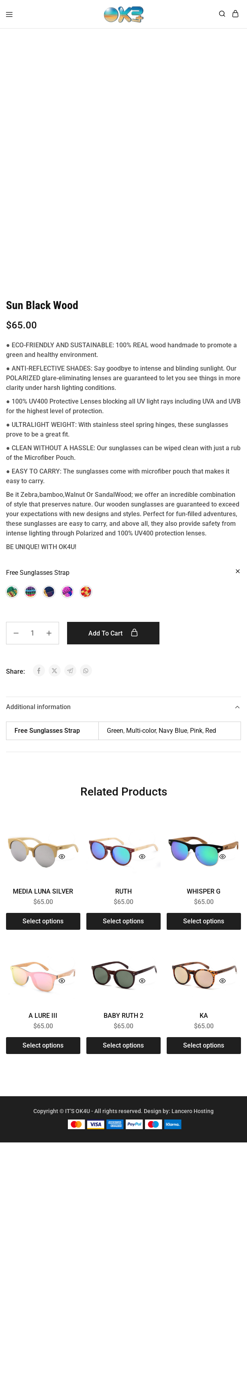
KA (204, 1021)
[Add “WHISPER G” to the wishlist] (222, 844)
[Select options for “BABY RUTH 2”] (123, 1051)
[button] (12, 598)
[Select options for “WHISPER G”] (204, 927)
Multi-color (141, 736)
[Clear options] (238, 578)
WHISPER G (203, 897)
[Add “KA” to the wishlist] (222, 969)
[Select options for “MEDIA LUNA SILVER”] (43, 927)
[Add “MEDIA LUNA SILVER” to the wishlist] (61, 844)
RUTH (123, 897)
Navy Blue (173, 736)
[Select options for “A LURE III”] (43, 1051)
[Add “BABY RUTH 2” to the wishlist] (142, 969)
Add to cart (113, 639)
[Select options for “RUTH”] (123, 927)
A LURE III (43, 1021)
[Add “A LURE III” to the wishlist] (61, 969)
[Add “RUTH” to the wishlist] (142, 844)
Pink (196, 736)
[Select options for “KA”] (204, 1051)
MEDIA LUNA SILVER (43, 897)
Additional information (123, 713)
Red (210, 736)
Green (115, 736)
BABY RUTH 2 (123, 1021)
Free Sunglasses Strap (37, 578)
